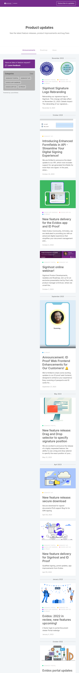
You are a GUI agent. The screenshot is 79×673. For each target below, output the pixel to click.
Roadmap (43, 50)
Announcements (28, 50)
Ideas (54, 50)
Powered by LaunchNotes (10, 92)
